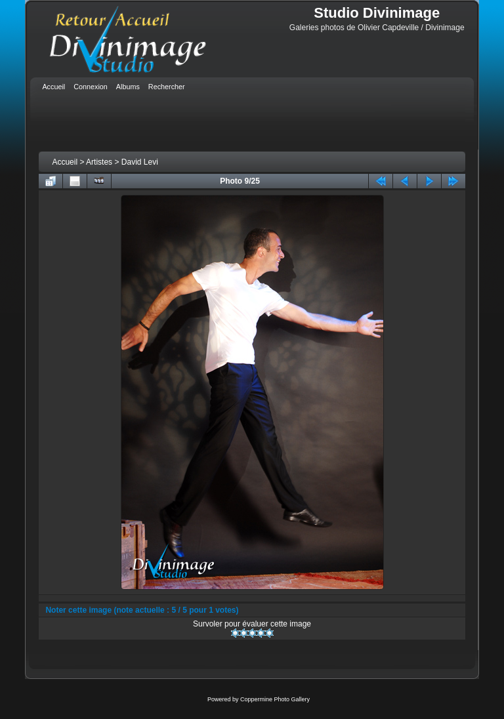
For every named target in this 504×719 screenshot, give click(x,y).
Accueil (64, 162)
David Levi (139, 162)
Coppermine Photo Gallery (275, 699)
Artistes (99, 162)
